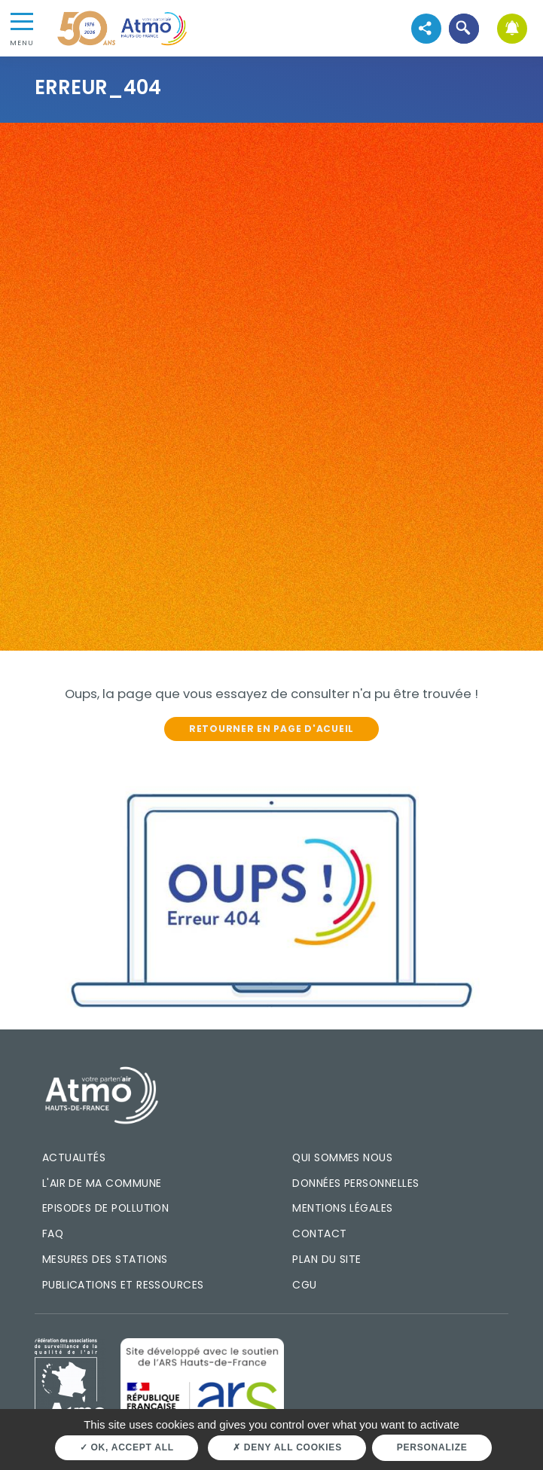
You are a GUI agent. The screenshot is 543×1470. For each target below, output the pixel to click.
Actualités (74, 1157)
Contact (319, 1233)
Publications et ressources (123, 1284)
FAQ (52, 1233)
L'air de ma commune (102, 1183)
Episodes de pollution (105, 1207)
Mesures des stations (105, 1259)
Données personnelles (355, 1183)
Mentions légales (342, 1207)
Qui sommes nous (342, 1157)
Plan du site (326, 1259)
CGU (304, 1284)
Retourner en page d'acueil (271, 728)
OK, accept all (127, 1447)
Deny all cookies (287, 1447)
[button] (463, 28)
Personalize (432, 1447)
